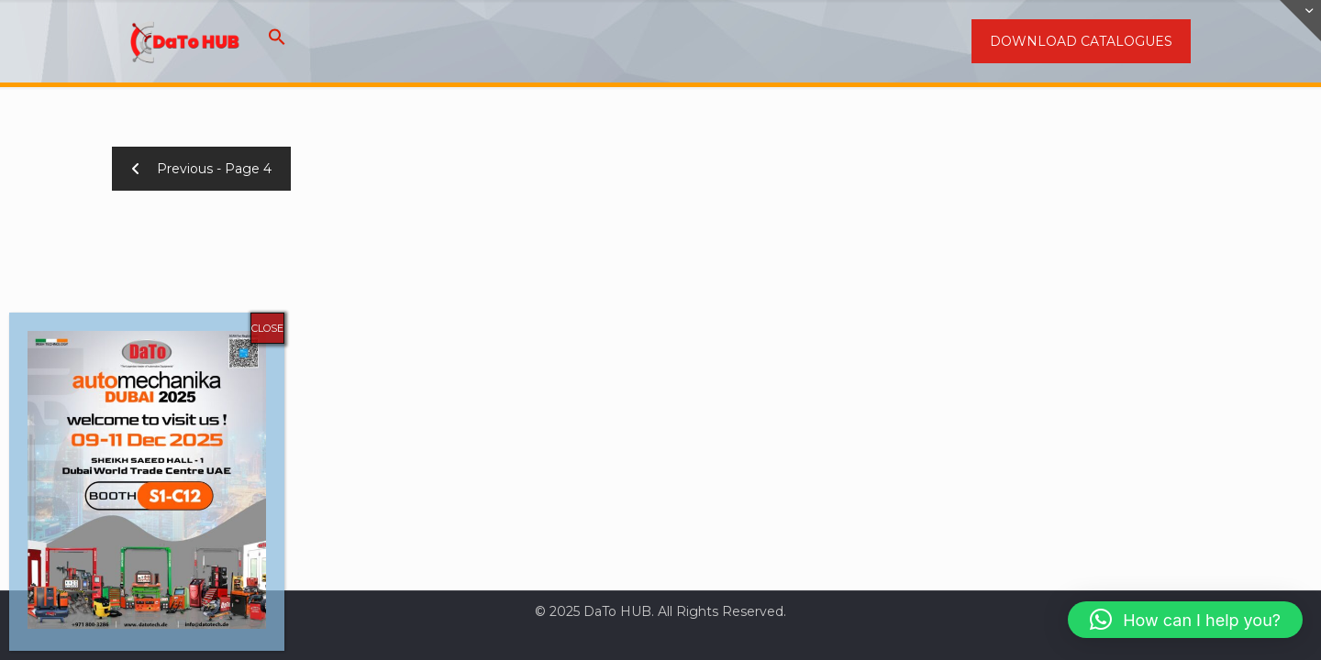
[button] (277, 41)
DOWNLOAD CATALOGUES (1081, 41)
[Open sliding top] (1300, 20)
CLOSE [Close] (267, 328)
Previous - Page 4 (201, 168)
